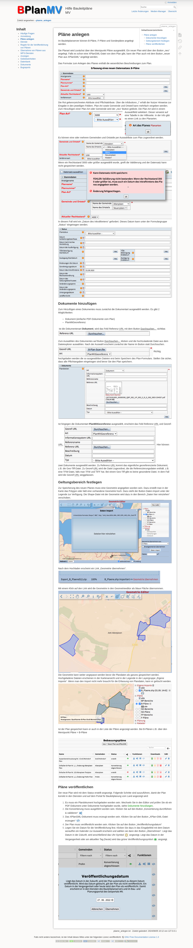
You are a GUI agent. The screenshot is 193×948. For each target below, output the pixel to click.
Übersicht (172, 11)
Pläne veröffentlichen (155, 44)
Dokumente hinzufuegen (140, 805)
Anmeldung (25, 36)
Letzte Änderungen (140, 11)
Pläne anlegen (27, 39)
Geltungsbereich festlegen (157, 41)
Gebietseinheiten (28, 59)
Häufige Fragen (27, 33)
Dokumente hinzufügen (156, 38)
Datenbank (25, 62)
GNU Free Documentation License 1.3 (142, 937)
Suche (175, 7)
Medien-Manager (158, 11)
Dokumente (25, 65)
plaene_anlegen (43, 20)
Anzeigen (24, 56)
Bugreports (25, 67)
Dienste (23, 42)
